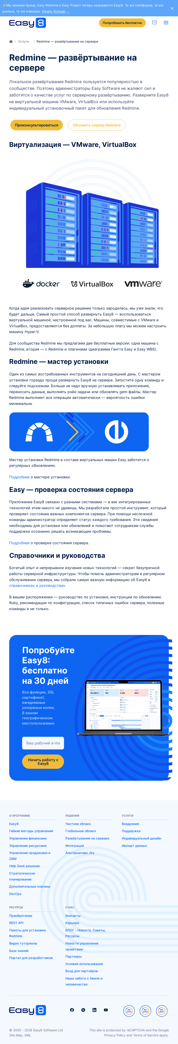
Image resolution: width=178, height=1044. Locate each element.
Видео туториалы (23, 942)
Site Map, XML (20, 1034)
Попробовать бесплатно (122, 23)
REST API (16, 922)
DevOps (15, 893)
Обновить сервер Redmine (98, 124)
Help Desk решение (24, 865)
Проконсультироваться (36, 124)
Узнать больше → (55, 11)
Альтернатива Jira (79, 852)
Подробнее (19, 476)
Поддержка (131, 830)
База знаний (18, 950)
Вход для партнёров (81, 970)
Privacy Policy (114, 1034)
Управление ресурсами (28, 845)
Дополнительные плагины (29, 886)
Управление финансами (28, 837)
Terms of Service (145, 1034)
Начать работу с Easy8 (43, 761)
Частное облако (78, 823)
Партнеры (73, 956)
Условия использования (84, 963)
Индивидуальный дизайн (141, 837)
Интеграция (74, 845)
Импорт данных (134, 845)
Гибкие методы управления (31, 830)
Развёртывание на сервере (87, 837)
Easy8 (14, 823)
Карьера (72, 922)
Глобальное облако (80, 830)
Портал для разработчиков (31, 957)
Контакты (73, 915)
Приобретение (20, 915)
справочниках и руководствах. (37, 584)
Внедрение (130, 823)
